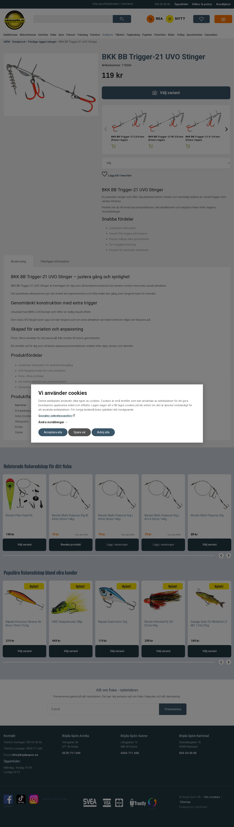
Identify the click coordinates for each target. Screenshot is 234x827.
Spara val (79, 432)
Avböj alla (103, 432)
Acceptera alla (53, 432)
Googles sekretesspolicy (55, 415)
